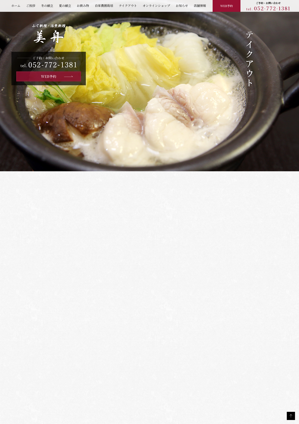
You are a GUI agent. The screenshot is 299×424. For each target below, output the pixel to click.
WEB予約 (226, 6)
